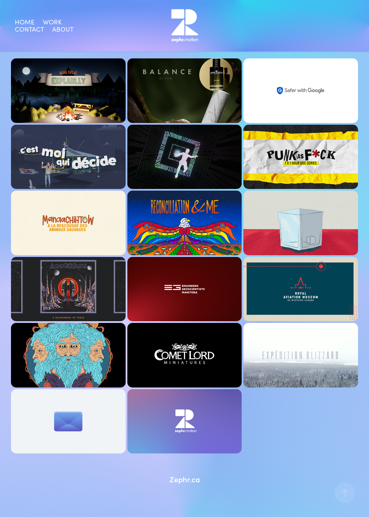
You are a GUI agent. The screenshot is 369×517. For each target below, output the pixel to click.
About (62, 28)
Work (52, 21)
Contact (29, 28)
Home (25, 21)
